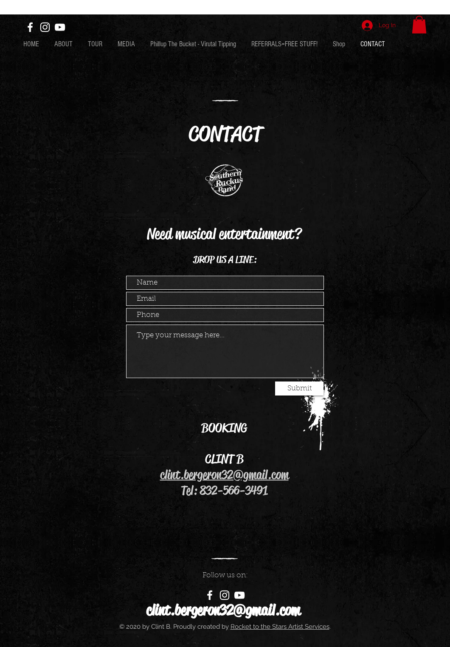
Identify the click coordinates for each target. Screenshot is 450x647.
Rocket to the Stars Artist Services (280, 626)
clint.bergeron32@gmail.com (224, 475)
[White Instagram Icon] (45, 27)
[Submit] (299, 388)
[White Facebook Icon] (30, 27)
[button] (419, 25)
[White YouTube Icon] (59, 27)
